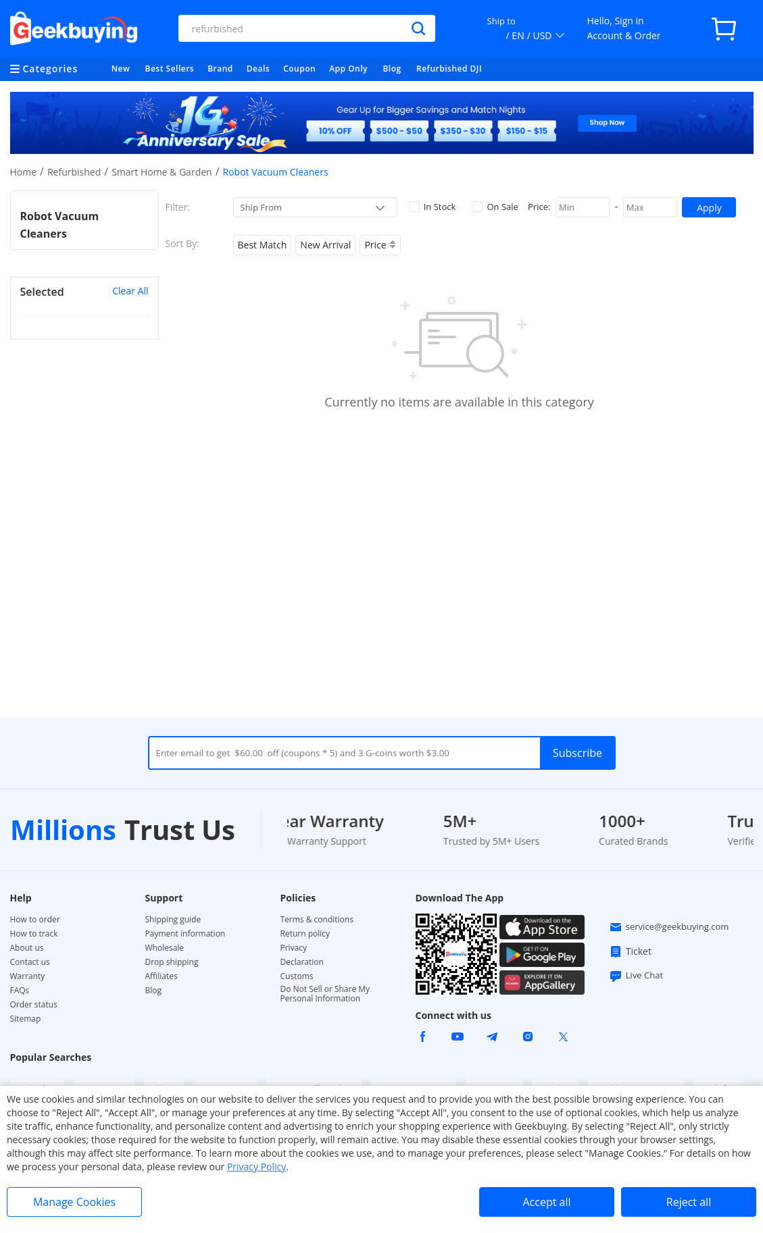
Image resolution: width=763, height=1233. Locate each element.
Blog (392, 68)
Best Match (262, 244)
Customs (297, 976)
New (121, 68)
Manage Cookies (74, 1202)
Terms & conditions (316, 919)
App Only (348, 68)
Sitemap (25, 1018)
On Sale (495, 207)
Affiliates (161, 976)
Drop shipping (172, 962)
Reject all (688, 1202)
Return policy (305, 934)
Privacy (293, 948)
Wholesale (164, 948)
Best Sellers (170, 68)
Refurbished (74, 171)
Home (23, 171)
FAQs (20, 990)
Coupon (299, 68)
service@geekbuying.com (669, 927)
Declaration (302, 962)
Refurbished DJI (449, 68)
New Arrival (325, 244)
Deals (258, 68)
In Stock (432, 207)
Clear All (130, 290)
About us (27, 948)
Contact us (30, 962)
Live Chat (636, 975)
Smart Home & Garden (162, 171)
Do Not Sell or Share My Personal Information (325, 994)
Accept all (546, 1202)
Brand (220, 68)
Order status (33, 1004)
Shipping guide (173, 919)
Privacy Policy (256, 1166)
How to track (34, 934)
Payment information (185, 934)
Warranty (27, 976)
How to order (35, 919)
